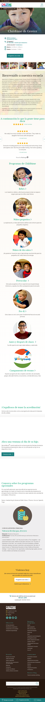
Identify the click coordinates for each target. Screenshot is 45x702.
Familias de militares (10, 669)
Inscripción (8, 667)
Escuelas (9, 654)
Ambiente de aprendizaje (11, 630)
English (9, 614)
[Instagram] (10, 618)
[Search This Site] (22, 684)
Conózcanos (31, 654)
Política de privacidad (22, 692)
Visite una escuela (10, 658)
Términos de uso (22, 693)
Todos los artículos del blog (33, 675)
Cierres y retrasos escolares (12, 670)
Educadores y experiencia (11, 626)
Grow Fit (29, 650)
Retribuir (29, 664)
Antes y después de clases (22, 342)
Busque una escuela (10, 656)
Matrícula (8, 665)
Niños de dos (22, 250)
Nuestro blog (32, 673)
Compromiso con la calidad (12, 628)
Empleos (29, 658)
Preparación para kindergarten (34, 636)
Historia (29, 665)
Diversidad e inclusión (32, 656)
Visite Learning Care (22, 690)
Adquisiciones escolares (32, 660)
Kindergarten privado (32, 637)
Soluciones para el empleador (34, 662)
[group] (5, 65)
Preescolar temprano (32, 630)
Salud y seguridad (10, 660)
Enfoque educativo (10, 625)
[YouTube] (16, 618)
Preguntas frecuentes (32, 667)
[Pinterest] (13, 618)
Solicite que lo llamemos (21, 42)
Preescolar (22, 281)
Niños (22, 219)
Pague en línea (11, 612)
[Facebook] (7, 618)
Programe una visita (15, 55)
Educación (9, 623)
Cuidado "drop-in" (31, 641)
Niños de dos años (31, 628)
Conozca (8, 454)
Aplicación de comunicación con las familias (12, 663)
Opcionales (29, 648)
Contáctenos (19, 45)
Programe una (22, 579)
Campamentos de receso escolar (32, 644)
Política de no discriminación (22, 695)
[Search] (37, 684)
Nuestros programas (31, 622)
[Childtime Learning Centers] (6, 4)
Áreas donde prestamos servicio (22, 696)
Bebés (28, 625)
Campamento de (22, 370)
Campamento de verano (32, 646)
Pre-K (28, 634)
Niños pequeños (31, 626)
